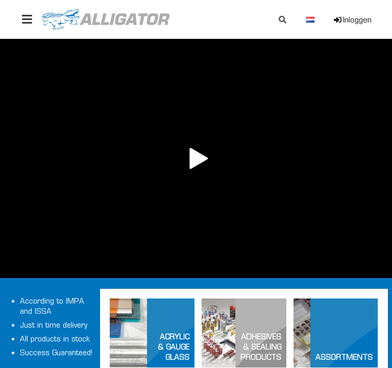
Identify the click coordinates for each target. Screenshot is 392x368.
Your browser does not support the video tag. (196, 158)
